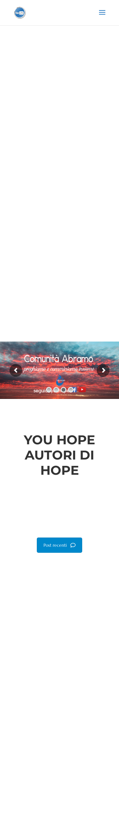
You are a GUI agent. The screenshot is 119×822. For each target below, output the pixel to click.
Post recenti (59, 545)
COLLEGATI (61, 381)
